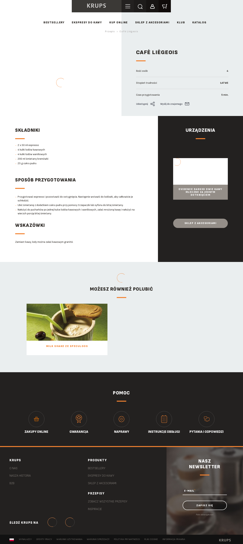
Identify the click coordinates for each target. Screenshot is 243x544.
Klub (181, 22)
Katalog (199, 22)
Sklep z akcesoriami (201, 223)
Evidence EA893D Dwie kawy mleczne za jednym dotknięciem (200, 192)
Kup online (118, 22)
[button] (152, 6)
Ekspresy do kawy (87, 22)
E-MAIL (189, 490)
